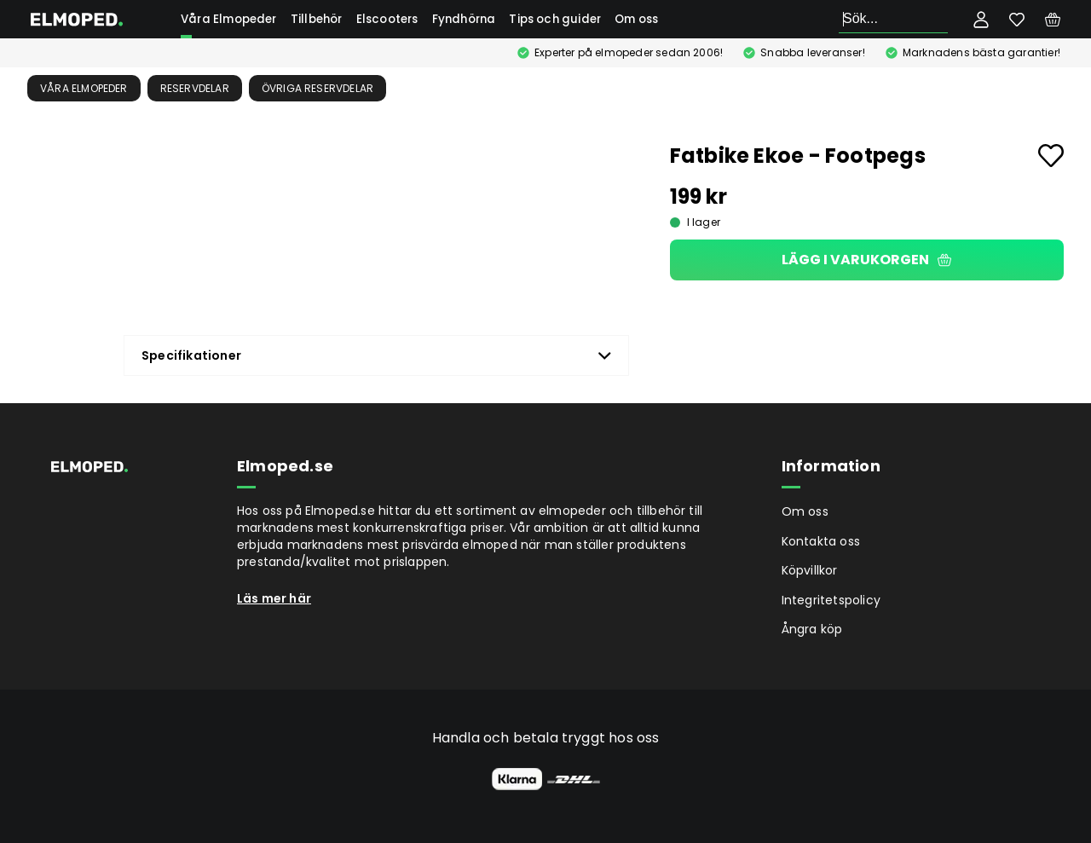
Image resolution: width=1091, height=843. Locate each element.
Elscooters (387, 19)
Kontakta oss (821, 541)
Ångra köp (812, 629)
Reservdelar (194, 88)
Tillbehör (317, 19)
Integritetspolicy (831, 600)
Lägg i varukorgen (866, 259)
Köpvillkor (810, 570)
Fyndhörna (464, 19)
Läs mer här (274, 598)
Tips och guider (555, 19)
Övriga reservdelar (318, 88)
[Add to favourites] (1051, 155)
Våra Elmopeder (229, 19)
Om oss (636, 19)
